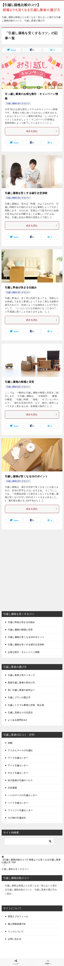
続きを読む (42, 131)
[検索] (29, 841)
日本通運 (12, 787)
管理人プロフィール (18, 916)
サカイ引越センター (18, 773)
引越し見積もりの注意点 (20, 712)
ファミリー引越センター (20, 810)
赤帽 (10, 743)
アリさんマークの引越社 (20, 750)
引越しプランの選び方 (19, 697)
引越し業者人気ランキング (21, 675)
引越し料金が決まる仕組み (21, 287)
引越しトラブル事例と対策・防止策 (26, 705)
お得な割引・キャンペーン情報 (24, 652)
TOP (31, 861)
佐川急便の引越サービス (20, 780)
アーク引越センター (18, 758)
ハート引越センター (18, 803)
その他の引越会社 (17, 817)
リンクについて (16, 931)
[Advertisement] (32, 574)
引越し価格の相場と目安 (19, 381)
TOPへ (48, 962)
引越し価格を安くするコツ (18, 103)
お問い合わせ (14, 939)
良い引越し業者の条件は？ (21, 690)
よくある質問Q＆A (17, 720)
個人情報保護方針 (17, 924)
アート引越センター (18, 765)
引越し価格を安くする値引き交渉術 (26, 193)
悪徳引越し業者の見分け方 (21, 682)
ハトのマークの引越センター (22, 795)
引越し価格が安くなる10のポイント (26, 476)
